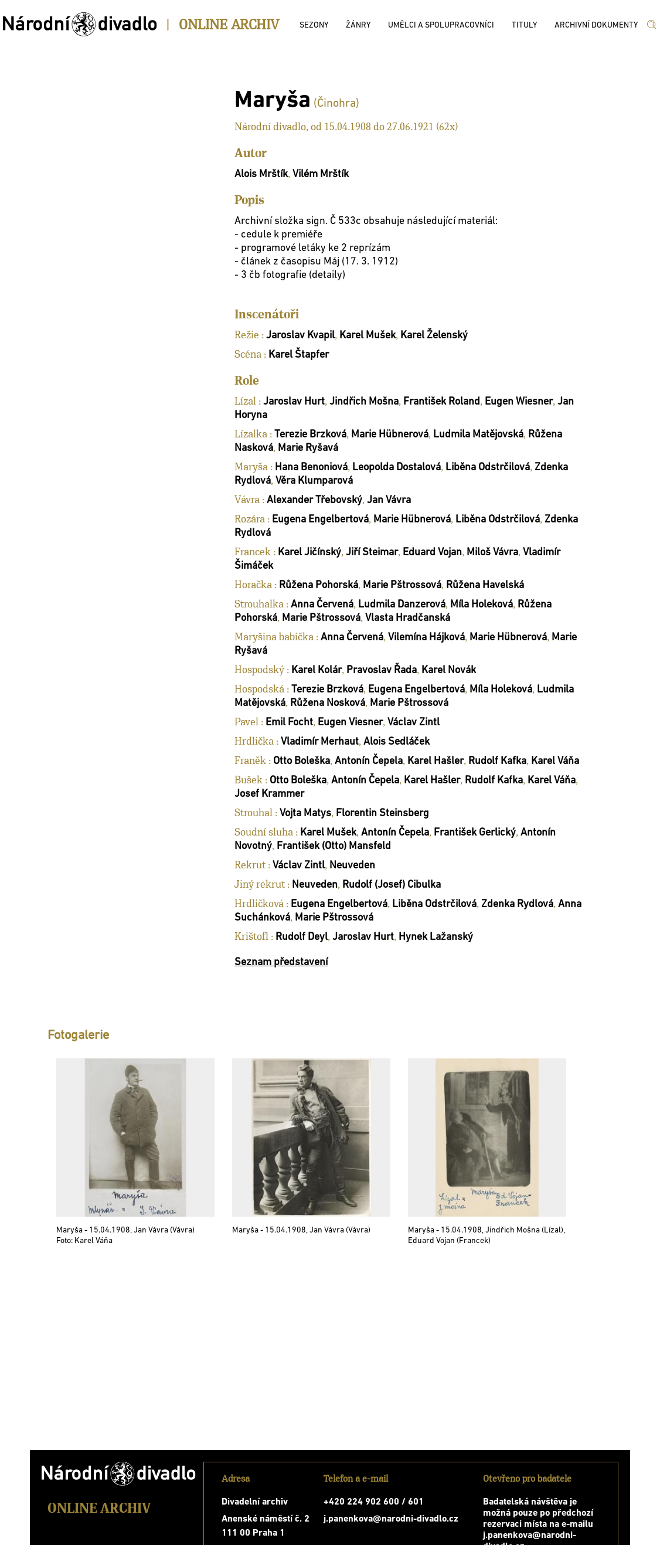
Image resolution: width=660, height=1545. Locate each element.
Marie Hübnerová (389, 434)
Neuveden (352, 865)
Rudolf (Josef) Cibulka (391, 885)
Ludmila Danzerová (401, 604)
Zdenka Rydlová (517, 904)
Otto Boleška (301, 761)
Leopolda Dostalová (396, 467)
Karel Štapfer (298, 355)
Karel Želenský (434, 335)
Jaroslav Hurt (294, 402)
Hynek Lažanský (436, 937)
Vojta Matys (305, 813)
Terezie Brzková (310, 434)
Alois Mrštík (261, 174)
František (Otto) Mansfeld (334, 846)
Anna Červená (322, 604)
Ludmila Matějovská (478, 434)
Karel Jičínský (309, 552)
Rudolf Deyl (301, 937)
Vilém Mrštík (320, 174)
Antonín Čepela (369, 761)
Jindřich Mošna (364, 402)
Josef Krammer (269, 794)
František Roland (441, 402)
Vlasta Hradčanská (407, 618)
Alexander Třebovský (314, 500)
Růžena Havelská (485, 585)
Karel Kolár (316, 670)
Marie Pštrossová (402, 585)
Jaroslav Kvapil (300, 335)
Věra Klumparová (314, 481)
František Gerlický (475, 832)
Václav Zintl (413, 722)
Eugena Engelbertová (320, 519)
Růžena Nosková (327, 703)
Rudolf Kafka (497, 761)
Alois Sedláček (396, 742)
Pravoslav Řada (381, 670)
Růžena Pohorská (318, 585)
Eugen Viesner (350, 722)
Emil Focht (289, 722)
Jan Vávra (389, 500)
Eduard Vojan (432, 552)
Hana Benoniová (311, 467)
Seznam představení (281, 962)
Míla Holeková (481, 604)
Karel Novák (448, 670)
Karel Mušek (367, 335)
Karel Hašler (435, 761)
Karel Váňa (555, 761)
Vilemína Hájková (426, 637)
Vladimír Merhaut (320, 742)
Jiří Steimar (372, 552)
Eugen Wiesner (519, 402)
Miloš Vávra (492, 552)
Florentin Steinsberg (382, 813)
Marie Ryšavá (308, 448)
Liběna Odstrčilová (487, 467)
